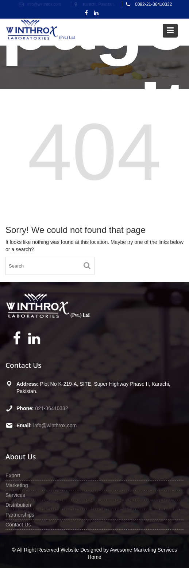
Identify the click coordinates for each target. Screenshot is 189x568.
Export (14, 475)
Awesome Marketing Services (143, 550)
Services (16, 495)
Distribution (19, 504)
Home (94, 557)
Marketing (18, 485)
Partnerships (21, 514)
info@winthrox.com (55, 425)
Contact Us (19, 524)
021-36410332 (52, 408)
